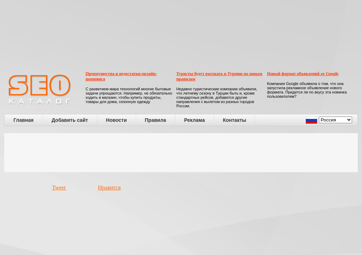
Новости (116, 120)
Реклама (194, 120)
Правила (155, 120)
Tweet (59, 188)
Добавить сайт (70, 120)
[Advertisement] (181, 153)
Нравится (109, 188)
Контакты (234, 120)
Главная (23, 120)
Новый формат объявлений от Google (302, 73)
